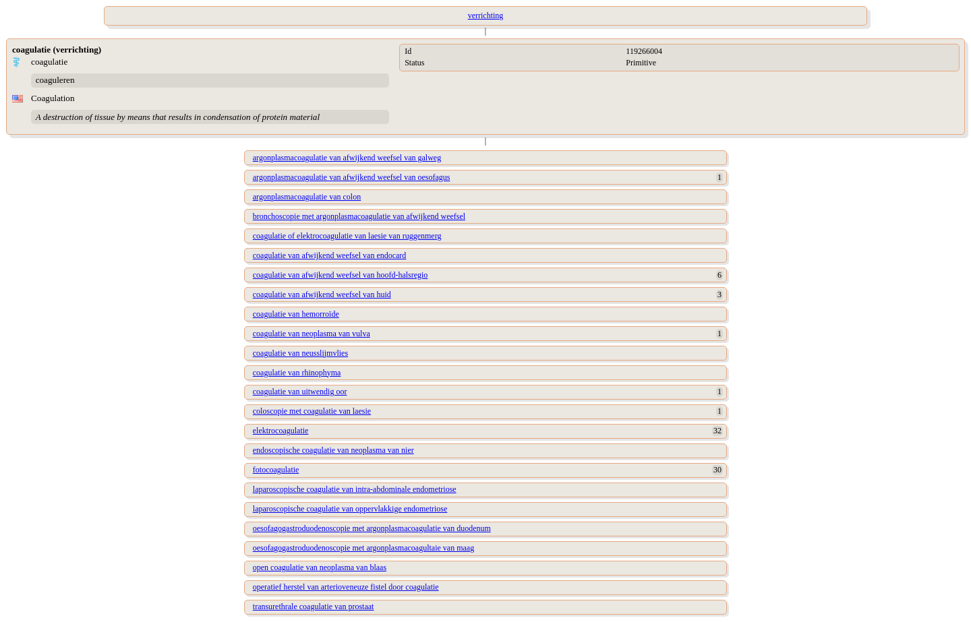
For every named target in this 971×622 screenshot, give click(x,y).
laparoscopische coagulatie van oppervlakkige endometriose (350, 509)
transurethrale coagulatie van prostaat (313, 606)
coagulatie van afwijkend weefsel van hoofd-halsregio (340, 275)
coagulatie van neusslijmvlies (300, 353)
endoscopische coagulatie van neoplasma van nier (333, 450)
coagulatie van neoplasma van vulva (311, 333)
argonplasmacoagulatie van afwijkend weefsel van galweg (347, 157)
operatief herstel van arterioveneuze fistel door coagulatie (346, 587)
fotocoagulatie (276, 469)
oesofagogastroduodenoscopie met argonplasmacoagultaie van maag (363, 548)
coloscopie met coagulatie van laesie (312, 411)
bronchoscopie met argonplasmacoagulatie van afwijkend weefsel (359, 216)
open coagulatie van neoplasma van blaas (319, 567)
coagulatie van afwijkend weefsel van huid (322, 294)
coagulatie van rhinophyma (297, 372)
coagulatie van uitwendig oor (300, 391)
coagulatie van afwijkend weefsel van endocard (330, 255)
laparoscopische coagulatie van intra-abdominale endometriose (355, 489)
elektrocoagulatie (281, 430)
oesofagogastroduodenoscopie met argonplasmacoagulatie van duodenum (372, 528)
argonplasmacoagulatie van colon (307, 196)
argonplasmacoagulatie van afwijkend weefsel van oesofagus (351, 177)
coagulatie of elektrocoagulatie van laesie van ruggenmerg (347, 236)
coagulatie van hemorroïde (296, 314)
